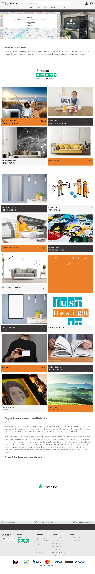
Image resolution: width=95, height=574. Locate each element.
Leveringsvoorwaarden (41, 541)
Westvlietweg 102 (75, 538)
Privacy (37, 544)
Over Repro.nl (38, 553)
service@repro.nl (57, 544)
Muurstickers (41, 7)
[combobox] (47, 3)
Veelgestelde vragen (40, 538)
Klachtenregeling (39, 550)
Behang (29, 7)
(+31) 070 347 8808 (57, 541)
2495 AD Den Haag (75, 541)
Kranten (53, 7)
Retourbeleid (38, 547)
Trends (65, 7)
